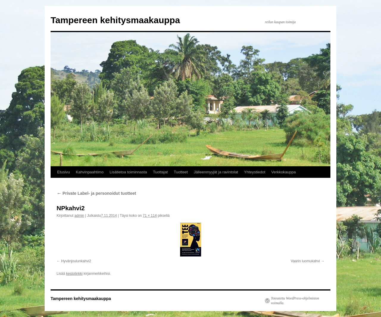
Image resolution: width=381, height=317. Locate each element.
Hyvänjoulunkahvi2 (76, 261)
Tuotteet (181, 172)
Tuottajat (160, 172)
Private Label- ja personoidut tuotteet (96, 193)
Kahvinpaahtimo (90, 172)
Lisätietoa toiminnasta (128, 172)
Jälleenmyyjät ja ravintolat (216, 172)
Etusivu (63, 172)
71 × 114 (150, 216)
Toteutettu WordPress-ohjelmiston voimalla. (295, 300)
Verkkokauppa (283, 172)
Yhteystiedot (255, 172)
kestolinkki (74, 274)
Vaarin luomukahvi (305, 261)
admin (79, 216)
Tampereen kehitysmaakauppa (115, 20)
